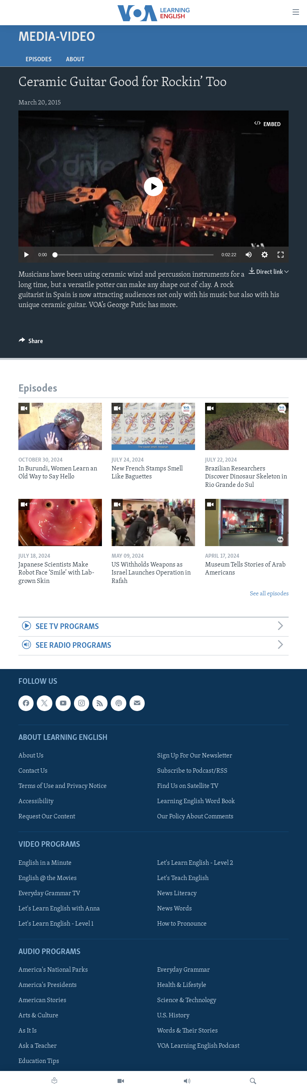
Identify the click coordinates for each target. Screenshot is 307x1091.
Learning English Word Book (196, 801)
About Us (31, 756)
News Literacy (177, 893)
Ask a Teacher (37, 1046)
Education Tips (38, 1062)
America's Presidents (47, 986)
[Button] (31, 343)
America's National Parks (53, 970)
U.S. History (173, 1016)
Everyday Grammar (183, 970)
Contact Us (33, 771)
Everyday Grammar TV (49, 893)
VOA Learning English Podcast (198, 1046)
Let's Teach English (183, 878)
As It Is (27, 1031)
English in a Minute (45, 863)
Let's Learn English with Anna (59, 909)
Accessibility (36, 801)
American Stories (42, 1001)
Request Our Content (46, 817)
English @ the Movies (47, 878)
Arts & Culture (38, 1016)
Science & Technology (186, 1001)
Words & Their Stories (187, 1031)
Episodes (39, 59)
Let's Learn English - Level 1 (56, 924)
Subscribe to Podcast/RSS (192, 771)
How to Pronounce (182, 924)
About (75, 59)
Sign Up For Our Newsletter (194, 756)
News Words (174, 909)
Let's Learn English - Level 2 (195, 863)
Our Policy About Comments (195, 817)
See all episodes (269, 594)
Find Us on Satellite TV (188, 786)
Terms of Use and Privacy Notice (62, 786)
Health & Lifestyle (181, 986)
